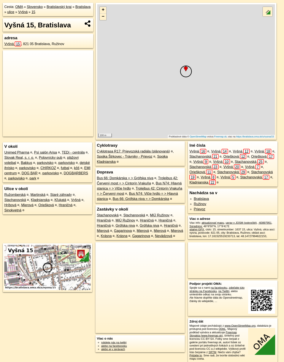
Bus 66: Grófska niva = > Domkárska (141, 199)
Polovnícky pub (50, 157)
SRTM (212, 352)
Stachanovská (15, 200)
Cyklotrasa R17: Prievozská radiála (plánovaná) (133, 151)
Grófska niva (125, 225)
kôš (76, 168)
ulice (10, 12)
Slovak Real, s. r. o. (19, 157)
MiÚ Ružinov (160, 215)
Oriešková (46, 205)
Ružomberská (15, 195)
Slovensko (35, 7)
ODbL (222, 329)
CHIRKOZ (48, 168)
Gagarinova (123, 231)
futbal (65, 168)
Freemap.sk (220, 136)
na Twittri (223, 291)
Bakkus (26, 163)
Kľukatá (60, 200)
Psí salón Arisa (45, 152)
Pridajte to (195, 355)
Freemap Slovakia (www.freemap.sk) (213, 334)
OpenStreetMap (198, 136)
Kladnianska (40, 200)
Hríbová (10, 205)
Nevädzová (163, 236)
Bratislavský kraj (59, 7)
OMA (19, 7)
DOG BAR (30, 173)
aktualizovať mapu (212, 222)
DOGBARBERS (76, 173)
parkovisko (45, 163)
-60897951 (264, 222)
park (33, 178)
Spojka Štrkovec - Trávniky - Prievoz (124, 156)
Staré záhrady (61, 195)
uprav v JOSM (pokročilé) (241, 222)
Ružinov (200, 204)
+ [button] (103, 10)
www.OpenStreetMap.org (240, 325)
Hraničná (66, 205)
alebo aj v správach (113, 349)
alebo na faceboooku (114, 346)
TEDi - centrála (73, 152)
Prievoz (199, 209)
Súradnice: (196, 226)
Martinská (37, 195)
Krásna (106, 236)
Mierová (27, 205)
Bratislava (82, 7)
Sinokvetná (12, 210)
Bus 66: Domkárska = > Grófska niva (125, 178)
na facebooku (219, 287)
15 (33, 12)
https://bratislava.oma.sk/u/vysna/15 (255, 136)
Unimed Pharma (16, 152)
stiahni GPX (196, 229)
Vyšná (23, 12)
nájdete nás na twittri (114, 342)
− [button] (103, 17)
